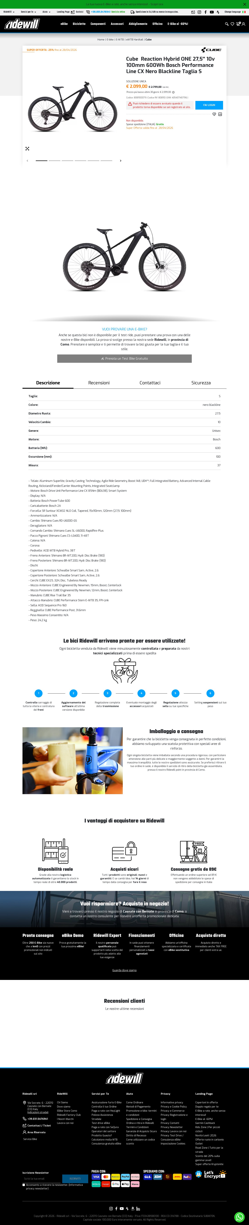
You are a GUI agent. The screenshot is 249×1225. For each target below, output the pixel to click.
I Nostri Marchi (65, 1119)
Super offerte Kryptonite (209, 1164)
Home (101, 39)
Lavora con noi (65, 1123)
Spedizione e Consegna (139, 1119)
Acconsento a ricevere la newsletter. (54, 1186)
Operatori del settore (104, 1131)
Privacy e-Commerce (173, 1110)
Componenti (98, 24)
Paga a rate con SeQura (105, 1127)
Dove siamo (63, 1106)
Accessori (117, 24)
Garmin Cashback (205, 1123)
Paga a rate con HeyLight (106, 1110)
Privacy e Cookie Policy (174, 1106)
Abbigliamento (138, 24)
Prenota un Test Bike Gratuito (124, 359)
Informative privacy (172, 1102)
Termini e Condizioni (137, 1127)
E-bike (110, 39)
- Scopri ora (156, 4)
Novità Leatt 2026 (205, 1135)
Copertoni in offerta (206, 1102)
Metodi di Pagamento (138, 1106)
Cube (148, 39)
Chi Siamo (62, 1102)
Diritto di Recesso (136, 1135)
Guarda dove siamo (124, 970)
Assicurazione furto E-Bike (107, 1102)
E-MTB (120, 39)
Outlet (199, 1143)
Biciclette (79, 24)
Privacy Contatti (170, 1123)
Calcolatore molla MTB (105, 1139)
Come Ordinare (134, 1102)
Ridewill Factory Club (69, 1115)
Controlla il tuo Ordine (104, 1106)
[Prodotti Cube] (211, 49)
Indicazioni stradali (37, 1112)
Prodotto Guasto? (102, 1135)
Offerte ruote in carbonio (209, 1139)
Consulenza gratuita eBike (106, 1143)
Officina (158, 24)
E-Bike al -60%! (178, 24)
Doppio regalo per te (207, 1106)
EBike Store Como (67, 1110)
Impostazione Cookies (173, 1143)
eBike (64, 24)
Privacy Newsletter (172, 1127)
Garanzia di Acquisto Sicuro (141, 1131)
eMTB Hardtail (134, 39)
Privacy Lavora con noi (173, 1131)
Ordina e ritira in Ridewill (140, 1123)
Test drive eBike (101, 1123)
